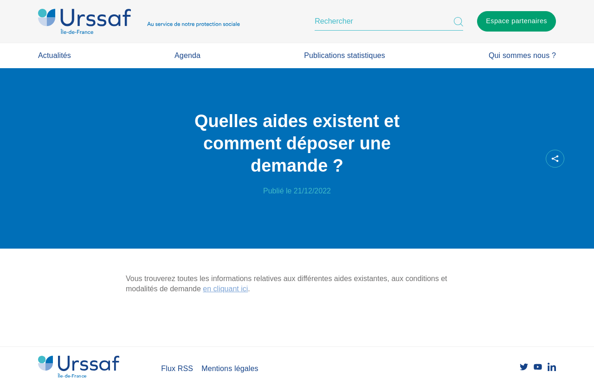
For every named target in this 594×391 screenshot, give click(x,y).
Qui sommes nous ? (522, 55)
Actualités (54, 55)
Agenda (187, 55)
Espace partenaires (516, 21)
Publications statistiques (344, 55)
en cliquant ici (225, 289)
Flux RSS (177, 368)
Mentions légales (229, 368)
